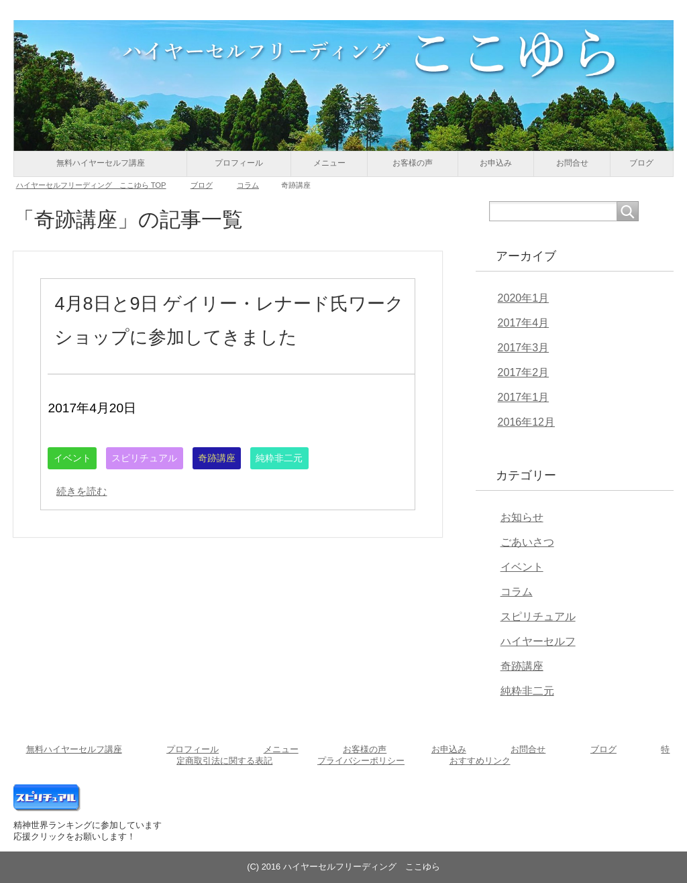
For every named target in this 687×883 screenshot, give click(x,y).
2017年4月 (523, 323)
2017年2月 (523, 372)
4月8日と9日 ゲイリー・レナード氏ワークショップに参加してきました (229, 336)
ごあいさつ (527, 542)
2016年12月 (526, 422)
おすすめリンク (480, 761)
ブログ (641, 163)
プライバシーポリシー (361, 761)
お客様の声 (412, 163)
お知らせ (521, 517)
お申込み (496, 163)
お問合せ (572, 163)
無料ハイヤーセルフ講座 (100, 163)
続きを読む (88, 525)
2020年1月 (523, 298)
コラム (516, 591)
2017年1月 (523, 397)
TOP (91, 185)
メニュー (329, 163)
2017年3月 (523, 347)
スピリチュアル (159, 491)
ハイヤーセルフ (538, 641)
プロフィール (239, 163)
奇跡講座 (243, 491)
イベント (76, 491)
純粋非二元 (314, 491)
